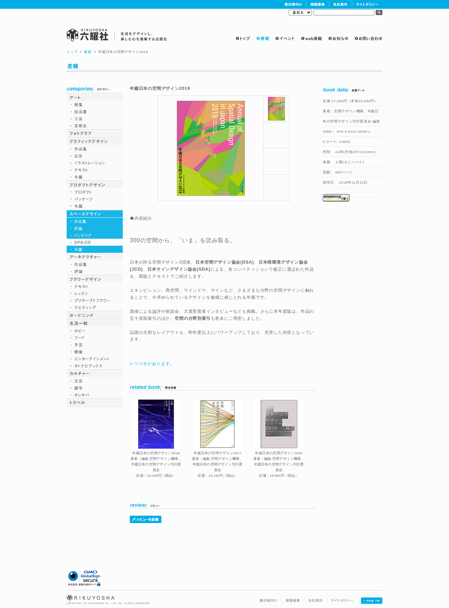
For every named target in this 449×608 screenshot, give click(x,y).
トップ (72, 52)
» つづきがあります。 (152, 363)
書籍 (87, 52)
